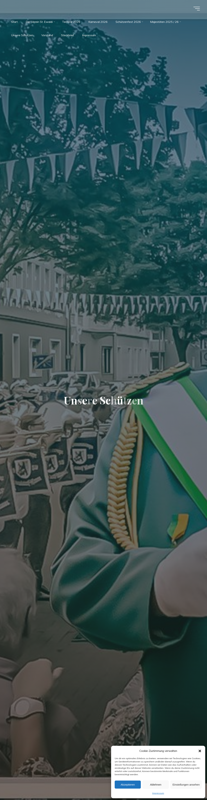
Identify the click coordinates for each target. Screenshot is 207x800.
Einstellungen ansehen (186, 784)
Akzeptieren (128, 784)
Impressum (158, 793)
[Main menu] (196, 8)
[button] (200, 751)
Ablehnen (155, 784)
